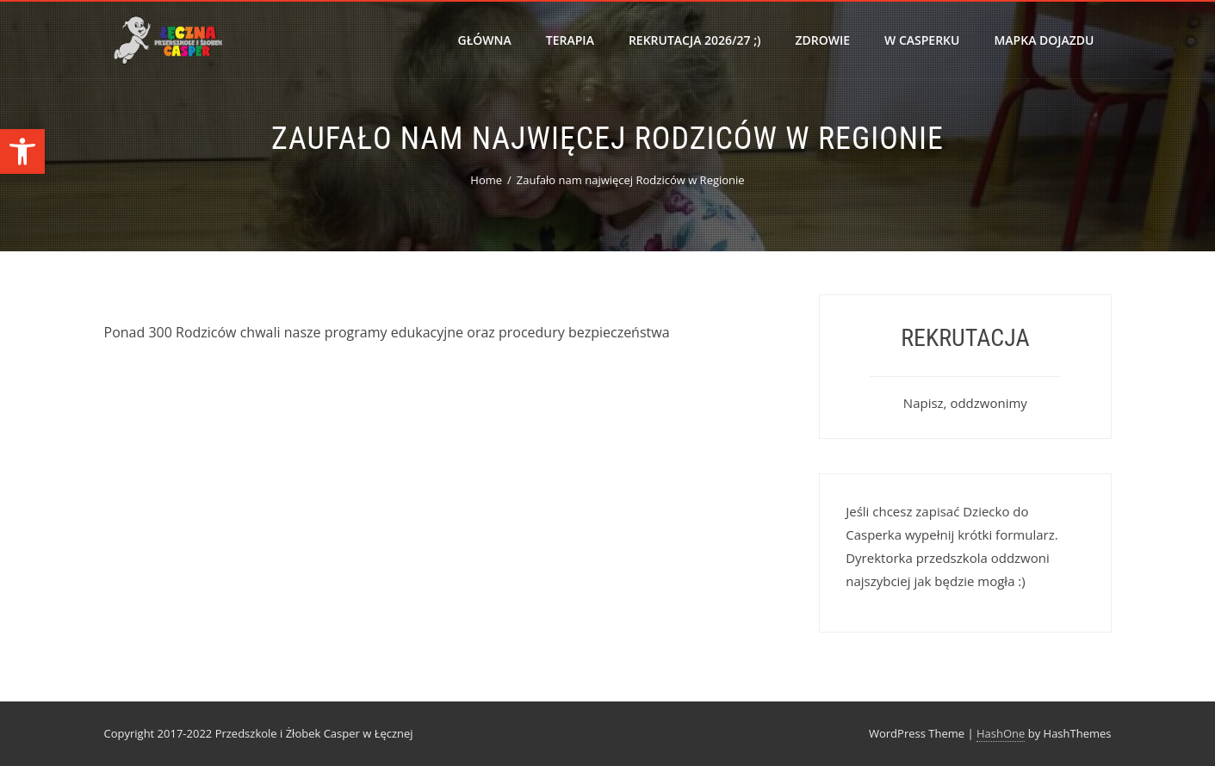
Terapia (570, 40)
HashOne (1000, 733)
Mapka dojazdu (1044, 40)
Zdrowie (822, 40)
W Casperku (921, 40)
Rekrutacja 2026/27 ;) (695, 40)
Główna (484, 40)
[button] (22, 151)
